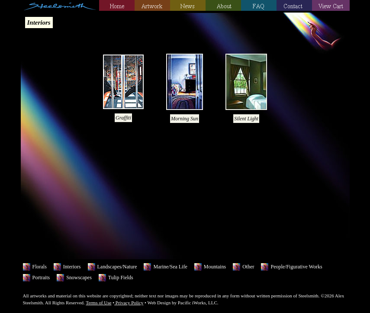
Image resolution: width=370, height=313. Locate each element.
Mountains (215, 267)
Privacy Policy (128, 302)
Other (248, 267)
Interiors (72, 267)
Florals (39, 267)
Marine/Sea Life (170, 267)
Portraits (41, 277)
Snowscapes (79, 277)
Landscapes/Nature (117, 267)
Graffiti (123, 118)
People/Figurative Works (296, 267)
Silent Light (246, 119)
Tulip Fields (120, 277)
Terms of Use (98, 302)
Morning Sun (184, 119)
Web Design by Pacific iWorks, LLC (182, 302)
